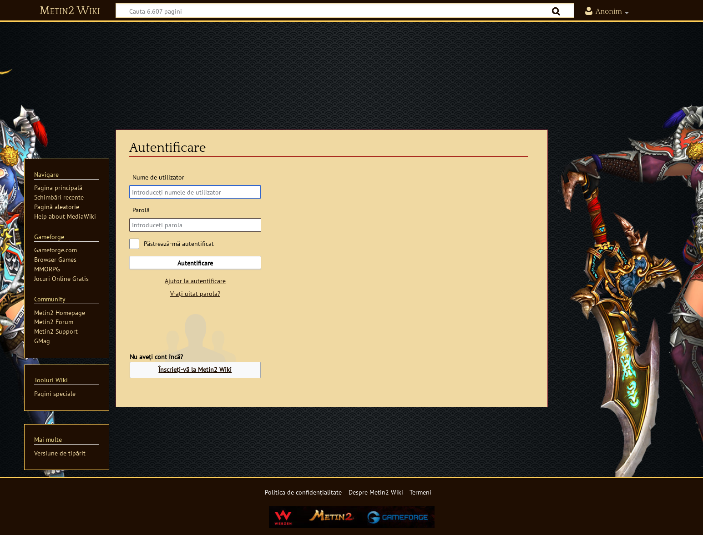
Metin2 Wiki (70, 11)
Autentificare (195, 263)
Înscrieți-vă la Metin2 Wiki (195, 369)
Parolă (141, 209)
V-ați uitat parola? (195, 293)
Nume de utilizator (158, 177)
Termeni (420, 492)
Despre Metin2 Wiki (376, 492)
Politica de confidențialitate (303, 492)
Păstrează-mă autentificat (179, 243)
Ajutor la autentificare (195, 280)
